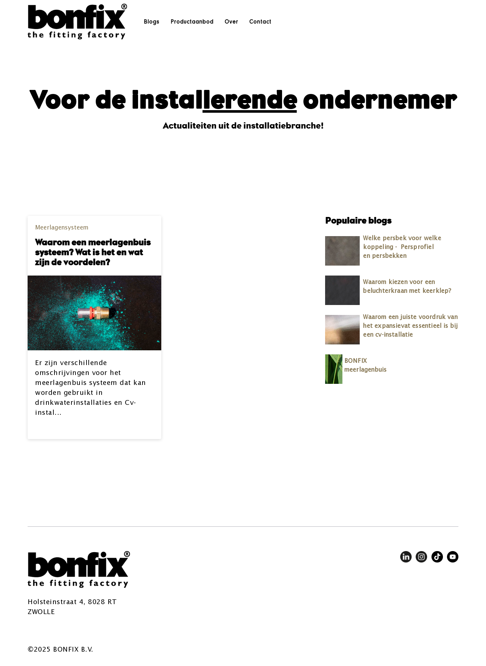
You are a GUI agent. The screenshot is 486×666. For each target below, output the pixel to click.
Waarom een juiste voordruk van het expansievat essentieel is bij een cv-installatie (410, 326)
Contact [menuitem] (260, 21)
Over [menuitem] (231, 21)
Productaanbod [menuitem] (192, 21)
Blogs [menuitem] (151, 21)
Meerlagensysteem (61, 228)
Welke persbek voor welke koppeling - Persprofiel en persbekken (402, 247)
